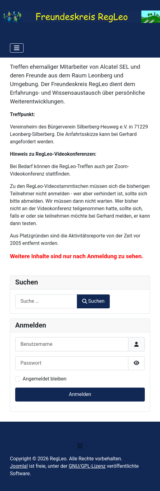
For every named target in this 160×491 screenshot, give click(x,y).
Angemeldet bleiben (44, 379)
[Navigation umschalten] (17, 48)
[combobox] (46, 301)
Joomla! (19, 466)
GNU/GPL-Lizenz (87, 466)
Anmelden (80, 394)
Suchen (93, 301)
